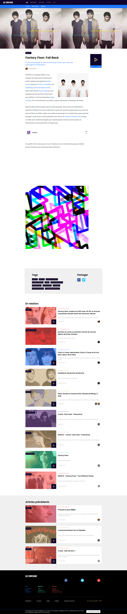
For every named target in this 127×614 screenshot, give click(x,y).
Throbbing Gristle (31, 88)
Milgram (40, 586)
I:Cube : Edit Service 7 (66, 551)
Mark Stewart (45, 88)
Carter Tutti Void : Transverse (70, 414)
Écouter (41, 2)
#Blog (35, 279)
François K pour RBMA (66, 510)
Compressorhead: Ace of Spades (71, 530)
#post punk (47, 285)
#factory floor (56, 282)
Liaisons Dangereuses (73, 116)
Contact (39, 601)
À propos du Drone (69, 601)
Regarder (33, 2)
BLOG (26, 590)
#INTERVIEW (35, 6)
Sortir (49, 2)
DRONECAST (55, 590)
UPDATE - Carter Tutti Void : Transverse (74, 435)
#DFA (47, 282)
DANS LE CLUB (41, 592)
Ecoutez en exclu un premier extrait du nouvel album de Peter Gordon (77, 333)
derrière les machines (44, 84)
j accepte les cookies (93, 611)
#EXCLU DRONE (30, 330)
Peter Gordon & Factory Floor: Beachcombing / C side (78, 395)
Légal (48, 601)
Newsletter (28, 601)
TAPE (39, 589)
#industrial (37, 285)
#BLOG (43, 6)
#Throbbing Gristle (52, 288)
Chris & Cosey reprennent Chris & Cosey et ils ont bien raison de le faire (78, 353)
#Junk (28, 528)
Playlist (54, 589)
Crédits (57, 601)
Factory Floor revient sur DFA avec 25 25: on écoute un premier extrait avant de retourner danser (79, 312)
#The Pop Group (38, 288)
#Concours (30, 412)
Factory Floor (63, 455)
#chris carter (38, 282)
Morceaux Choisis (57, 592)
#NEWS (28, 309)
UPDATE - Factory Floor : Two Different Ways (76, 476)
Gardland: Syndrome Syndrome (71, 373)
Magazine (28, 589)
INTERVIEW (28, 592)
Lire (27, 2)
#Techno (56, 285)
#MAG (27, 6)
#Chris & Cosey (51, 279)
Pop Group (42, 91)
